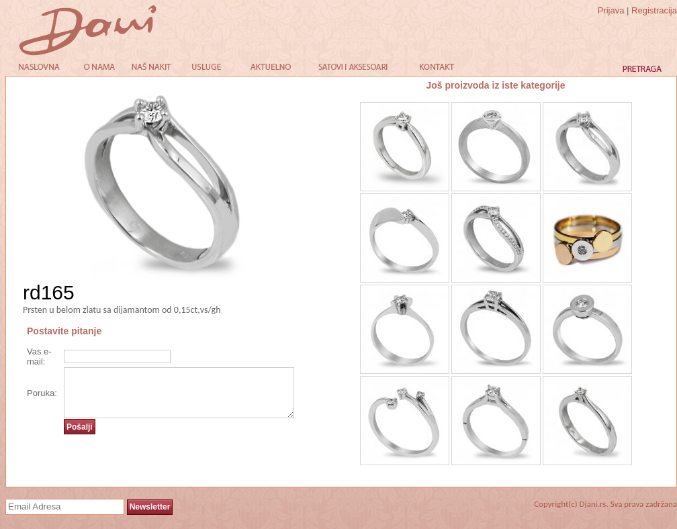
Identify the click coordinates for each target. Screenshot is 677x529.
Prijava (611, 10)
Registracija (654, 10)
